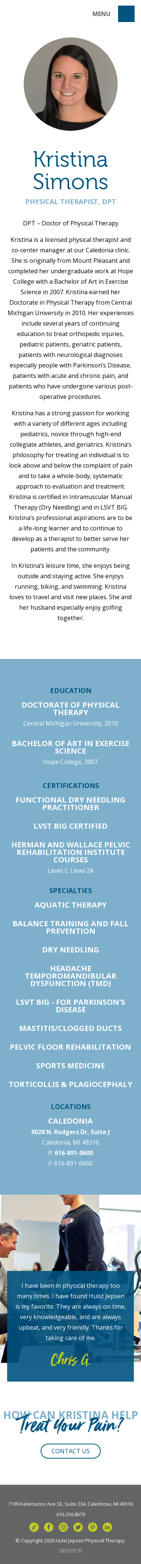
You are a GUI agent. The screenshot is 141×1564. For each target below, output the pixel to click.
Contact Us (71, 1451)
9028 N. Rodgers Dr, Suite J (70, 1132)
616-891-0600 (74, 1153)
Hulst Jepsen (38, 14)
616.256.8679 (70, 1514)
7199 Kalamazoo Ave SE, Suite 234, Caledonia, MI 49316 (70, 1503)
